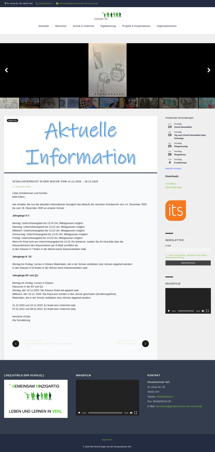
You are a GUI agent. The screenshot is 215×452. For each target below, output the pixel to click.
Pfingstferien (180, 155)
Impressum (107, 439)
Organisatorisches (167, 26)
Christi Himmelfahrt (183, 127)
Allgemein (12, 120)
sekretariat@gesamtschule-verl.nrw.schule (78, 3)
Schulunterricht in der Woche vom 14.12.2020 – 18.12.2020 (55, 181)
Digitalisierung (108, 26)
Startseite (43, 26)
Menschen (61, 26)
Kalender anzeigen (173, 168)
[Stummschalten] (203, 311)
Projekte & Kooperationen (136, 26)
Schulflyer (170, 183)
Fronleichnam (180, 163)
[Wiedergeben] (169, 311)
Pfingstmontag (181, 146)
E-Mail (168, 246)
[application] (188, 301)
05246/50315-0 (46, 3)
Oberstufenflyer (173, 187)
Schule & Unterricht (83, 26)
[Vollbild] (207, 311)
